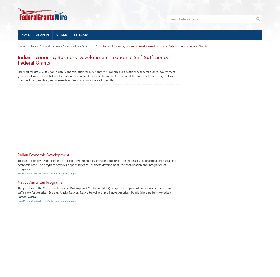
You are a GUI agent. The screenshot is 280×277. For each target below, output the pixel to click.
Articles (62, 35)
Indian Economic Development (43, 154)
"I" (96, 46)
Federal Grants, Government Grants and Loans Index (60, 46)
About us (42, 35)
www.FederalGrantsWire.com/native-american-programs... (48, 201)
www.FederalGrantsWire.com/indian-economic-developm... (48, 173)
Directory (81, 35)
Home (26, 35)
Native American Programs (40, 182)
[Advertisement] (98, 116)
